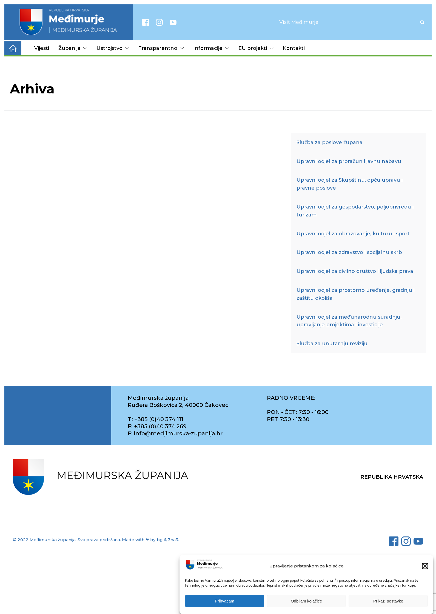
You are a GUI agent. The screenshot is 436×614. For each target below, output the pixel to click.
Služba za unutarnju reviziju (332, 344)
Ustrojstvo (112, 48)
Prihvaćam (224, 601)
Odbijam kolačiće (306, 601)
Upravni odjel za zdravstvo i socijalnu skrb (349, 252)
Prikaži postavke (388, 601)
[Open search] (422, 22)
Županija (72, 48)
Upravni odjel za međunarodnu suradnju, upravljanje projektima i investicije (349, 321)
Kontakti (294, 48)
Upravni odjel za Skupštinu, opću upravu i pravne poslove (350, 184)
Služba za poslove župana (330, 142)
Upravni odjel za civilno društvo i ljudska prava (355, 271)
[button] (425, 566)
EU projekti (255, 48)
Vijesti (41, 48)
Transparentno (161, 48)
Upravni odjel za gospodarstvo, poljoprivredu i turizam (355, 211)
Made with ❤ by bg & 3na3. (150, 539)
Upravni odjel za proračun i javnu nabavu (349, 161)
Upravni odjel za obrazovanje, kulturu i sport (353, 234)
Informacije (211, 48)
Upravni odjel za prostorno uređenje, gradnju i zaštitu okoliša (356, 294)
